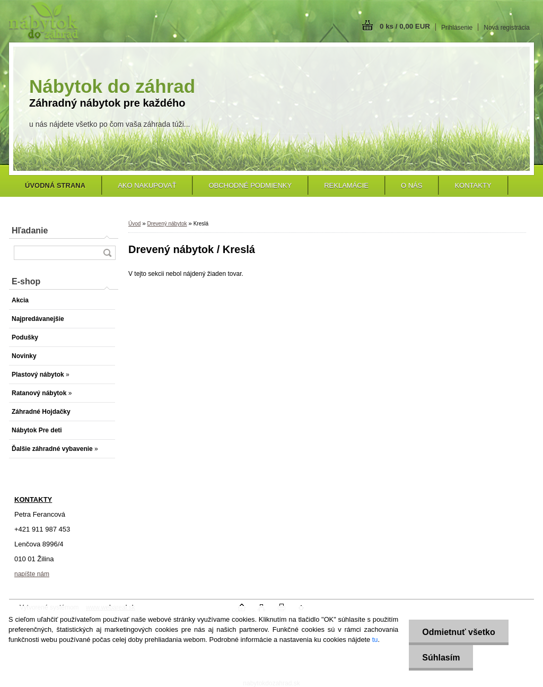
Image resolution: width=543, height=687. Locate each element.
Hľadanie (30, 230)
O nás (411, 185)
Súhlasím (441, 657)
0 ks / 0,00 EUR (405, 26)
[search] (107, 252)
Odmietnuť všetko (458, 632)
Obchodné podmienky (250, 185)
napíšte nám (31, 574)
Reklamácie (346, 185)
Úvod (134, 224)
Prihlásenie (456, 27)
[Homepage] (55, 185)
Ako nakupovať (147, 185)
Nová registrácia (507, 27)
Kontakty (472, 185)
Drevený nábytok (167, 224)
